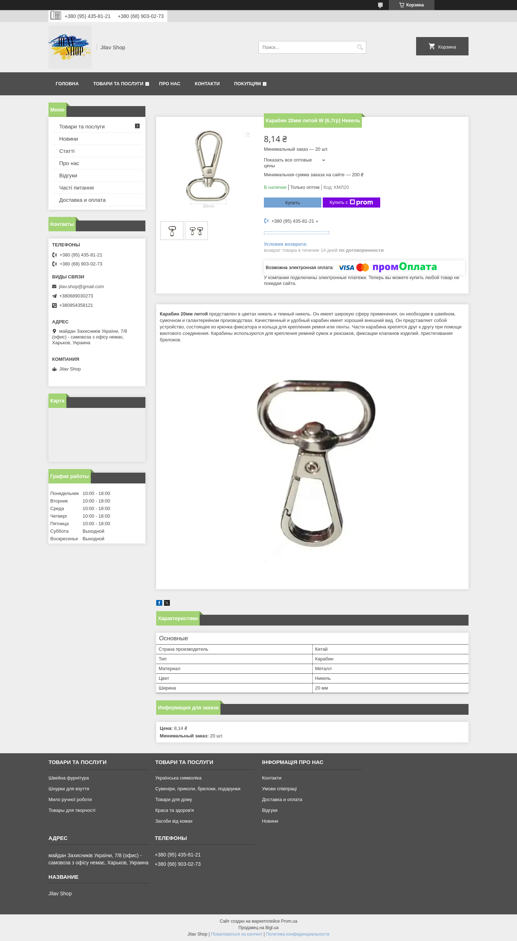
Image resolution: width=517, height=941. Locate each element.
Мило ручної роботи (70, 799)
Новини (68, 139)
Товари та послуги (118, 83)
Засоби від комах (173, 821)
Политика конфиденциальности (298, 934)
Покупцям (247, 83)
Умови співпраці (279, 788)
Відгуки (68, 175)
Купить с (351, 202)
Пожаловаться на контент (236, 934)
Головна (67, 83)
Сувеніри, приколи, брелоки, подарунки (197, 788)
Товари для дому (173, 799)
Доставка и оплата (82, 200)
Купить (292, 202)
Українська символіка (178, 778)
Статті (67, 151)
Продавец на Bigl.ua (258, 927)
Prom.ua (289, 921)
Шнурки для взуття (68, 788)
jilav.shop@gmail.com (81, 286)
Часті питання (76, 188)
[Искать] (360, 47)
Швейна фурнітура (68, 778)
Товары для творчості (71, 810)
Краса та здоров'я (174, 810)
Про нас (169, 83)
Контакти (207, 83)
